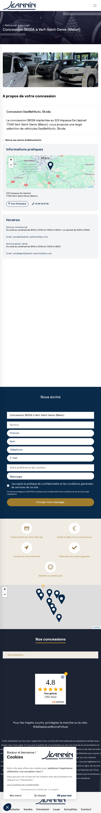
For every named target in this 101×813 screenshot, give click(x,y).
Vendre (28, 809)
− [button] (11, 165)
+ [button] (11, 160)
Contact (86, 809)
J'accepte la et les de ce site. (52, 486)
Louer (56, 809)
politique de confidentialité (43, 484)
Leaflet (90, 187)
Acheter (15, 809)
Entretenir (42, 809)
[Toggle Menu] (94, 5)
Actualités (70, 809)
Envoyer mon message (50, 502)
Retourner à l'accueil (16, 25)
